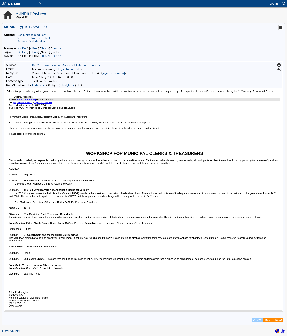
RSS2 (278, 320)
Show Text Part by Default (34, 38)
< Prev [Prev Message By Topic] (34, 52)
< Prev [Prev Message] (34, 48)
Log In (273, 3)
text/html (68, 85)
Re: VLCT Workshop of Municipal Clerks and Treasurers (66, 65)
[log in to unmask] (69, 69)
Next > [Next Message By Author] (45, 55)
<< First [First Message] (22, 48)
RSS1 (268, 320)
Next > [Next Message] (45, 48)
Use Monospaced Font (31, 35)
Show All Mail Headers (31, 41)
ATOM (257, 320)
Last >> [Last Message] (56, 48)
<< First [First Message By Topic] (22, 52)
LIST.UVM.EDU (11, 331)
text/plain (38, 85)
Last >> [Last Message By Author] (56, 55)
